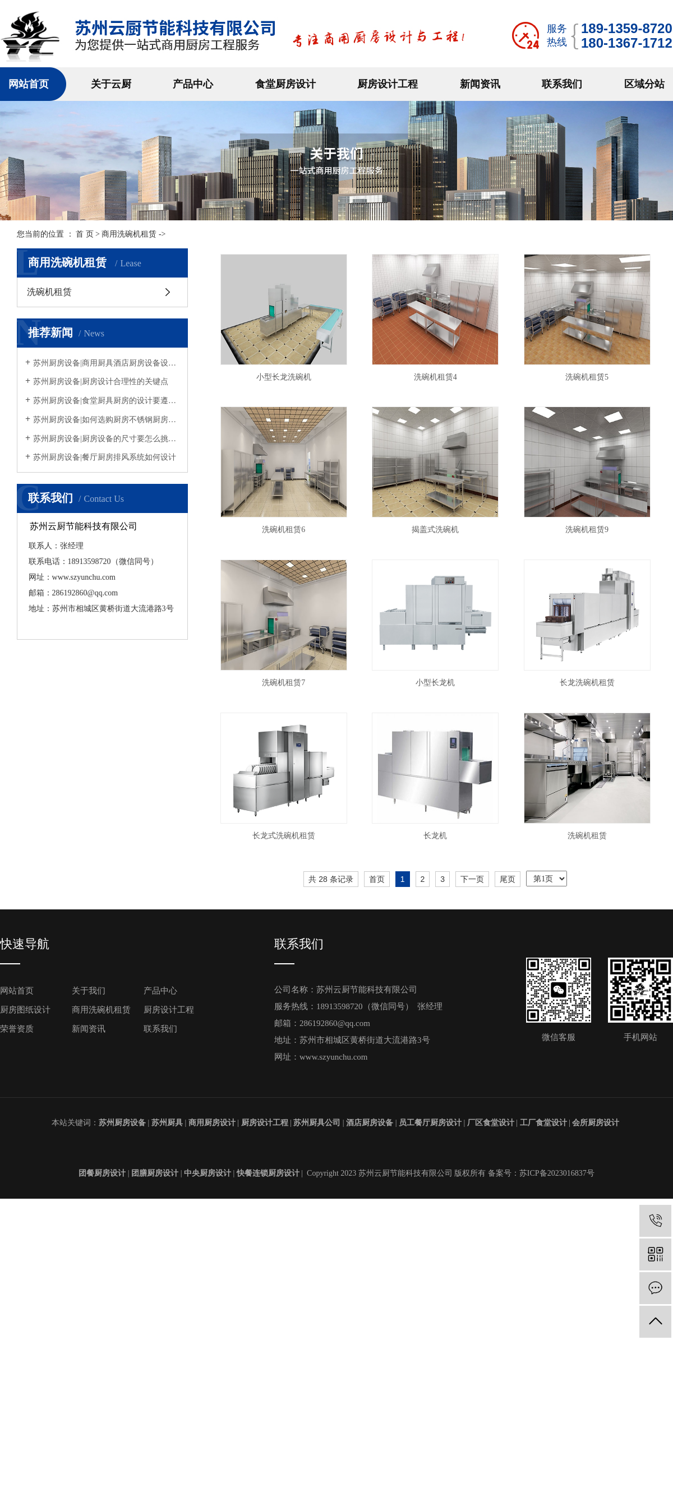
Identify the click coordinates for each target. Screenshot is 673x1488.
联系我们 (562, 84)
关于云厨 (111, 84)
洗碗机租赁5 (285, 529)
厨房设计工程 (387, 84)
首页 (377, 1184)
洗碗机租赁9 (439, 682)
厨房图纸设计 (25, 1315)
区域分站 (644, 84)
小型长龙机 (439, 835)
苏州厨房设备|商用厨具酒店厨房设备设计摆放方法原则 (106, 363)
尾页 (507, 1184)
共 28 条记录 (330, 1184)
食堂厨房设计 (285, 84)
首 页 (85, 234)
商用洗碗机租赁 (129, 234)
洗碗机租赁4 (439, 377)
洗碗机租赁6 (439, 529)
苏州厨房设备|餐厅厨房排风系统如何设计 (104, 457)
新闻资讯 (480, 84)
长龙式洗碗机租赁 (439, 989)
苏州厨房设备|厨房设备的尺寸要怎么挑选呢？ (106, 439)
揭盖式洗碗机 (284, 682)
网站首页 (28, 84)
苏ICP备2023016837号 (556, 1479)
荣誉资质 (17, 1334)
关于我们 (88, 1296)
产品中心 (193, 84)
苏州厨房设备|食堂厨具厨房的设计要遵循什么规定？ (106, 400)
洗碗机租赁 (49, 292)
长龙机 (285, 1142)
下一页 (472, 1184)
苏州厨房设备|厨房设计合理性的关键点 (100, 381)
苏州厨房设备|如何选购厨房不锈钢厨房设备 (106, 419)
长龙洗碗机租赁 (284, 989)
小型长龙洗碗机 (284, 377)
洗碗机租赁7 (285, 835)
